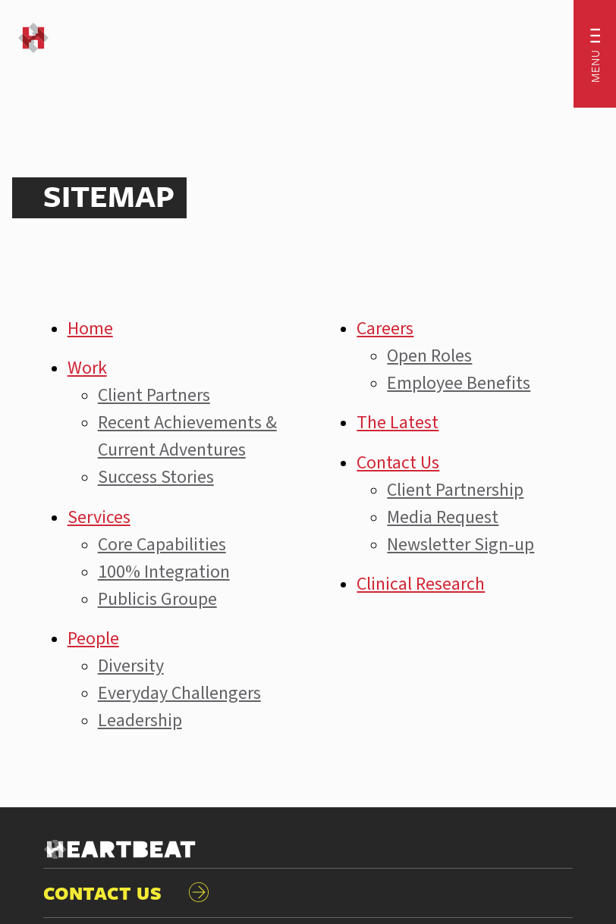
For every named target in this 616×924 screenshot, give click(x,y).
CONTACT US (126, 893)
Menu (594, 65)
